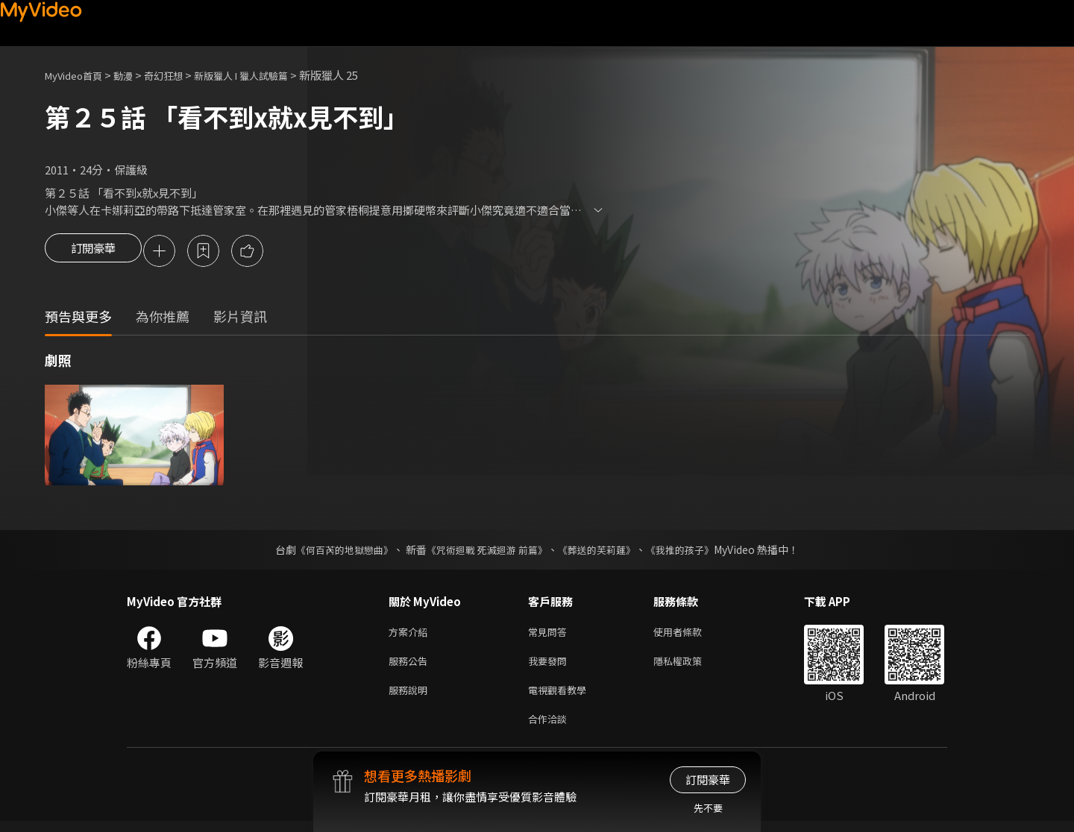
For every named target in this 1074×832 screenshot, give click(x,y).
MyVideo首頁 (79, 75)
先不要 (708, 808)
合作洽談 (550, 729)
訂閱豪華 (93, 252)
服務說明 (411, 697)
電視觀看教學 (561, 697)
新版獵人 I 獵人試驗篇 (267, 75)
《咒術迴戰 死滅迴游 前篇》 (485, 551)
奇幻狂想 (179, 75)
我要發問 (550, 666)
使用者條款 (690, 635)
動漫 (135, 75)
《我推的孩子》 (691, 551)
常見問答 (550, 635)
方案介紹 (411, 635)
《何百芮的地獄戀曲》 (335, 551)
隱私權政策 (690, 666)
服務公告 (411, 666)
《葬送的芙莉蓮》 (602, 551)
